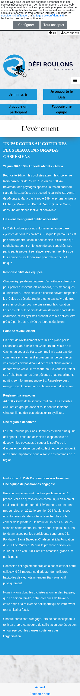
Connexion (70, 32)
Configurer (26, 25)
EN (52, 32)
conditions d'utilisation (14, 15)
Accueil (40, 687)
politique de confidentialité (48, 15)
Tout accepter (54, 25)
